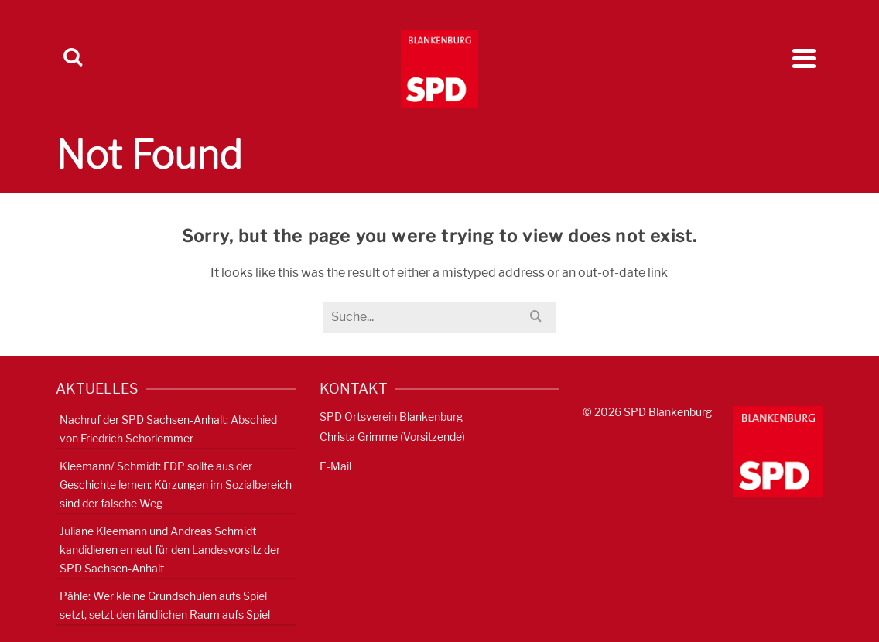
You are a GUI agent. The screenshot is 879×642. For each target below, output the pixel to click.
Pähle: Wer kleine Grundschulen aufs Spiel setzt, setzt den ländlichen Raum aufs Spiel (165, 605)
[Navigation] (804, 58)
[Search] (73, 58)
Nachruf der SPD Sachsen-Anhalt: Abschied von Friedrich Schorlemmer (168, 429)
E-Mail (335, 466)
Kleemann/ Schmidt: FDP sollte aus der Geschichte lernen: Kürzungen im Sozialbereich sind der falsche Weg (176, 484)
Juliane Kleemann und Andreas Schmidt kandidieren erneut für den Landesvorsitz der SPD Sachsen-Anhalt (170, 549)
